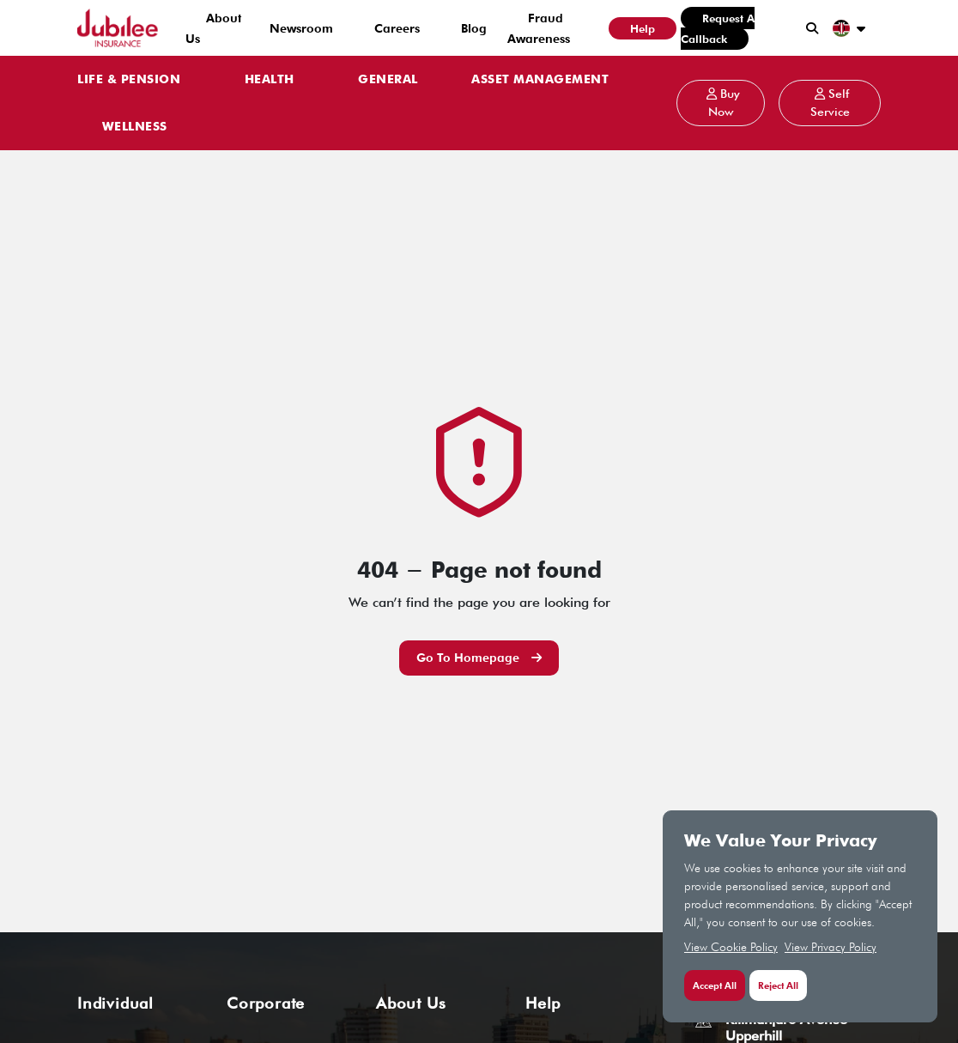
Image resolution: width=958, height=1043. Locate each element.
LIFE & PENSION (128, 80)
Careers (397, 28)
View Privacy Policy (830, 947)
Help (642, 28)
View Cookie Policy (731, 947)
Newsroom (301, 28)
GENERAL (388, 80)
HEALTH (269, 80)
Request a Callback (718, 28)
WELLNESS (134, 127)
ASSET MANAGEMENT (540, 80)
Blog (474, 28)
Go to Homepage (479, 657)
